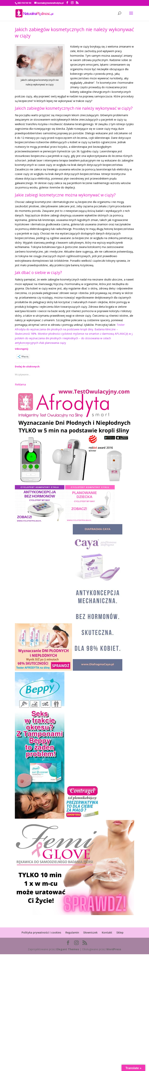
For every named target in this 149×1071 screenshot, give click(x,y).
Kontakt (107, 932)
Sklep (119, 932)
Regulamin (72, 932)
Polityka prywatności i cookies (41, 932)
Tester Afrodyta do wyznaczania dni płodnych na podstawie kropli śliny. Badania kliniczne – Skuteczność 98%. (70, 329)
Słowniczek (90, 932)
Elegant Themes (67, 949)
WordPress (113, 949)
